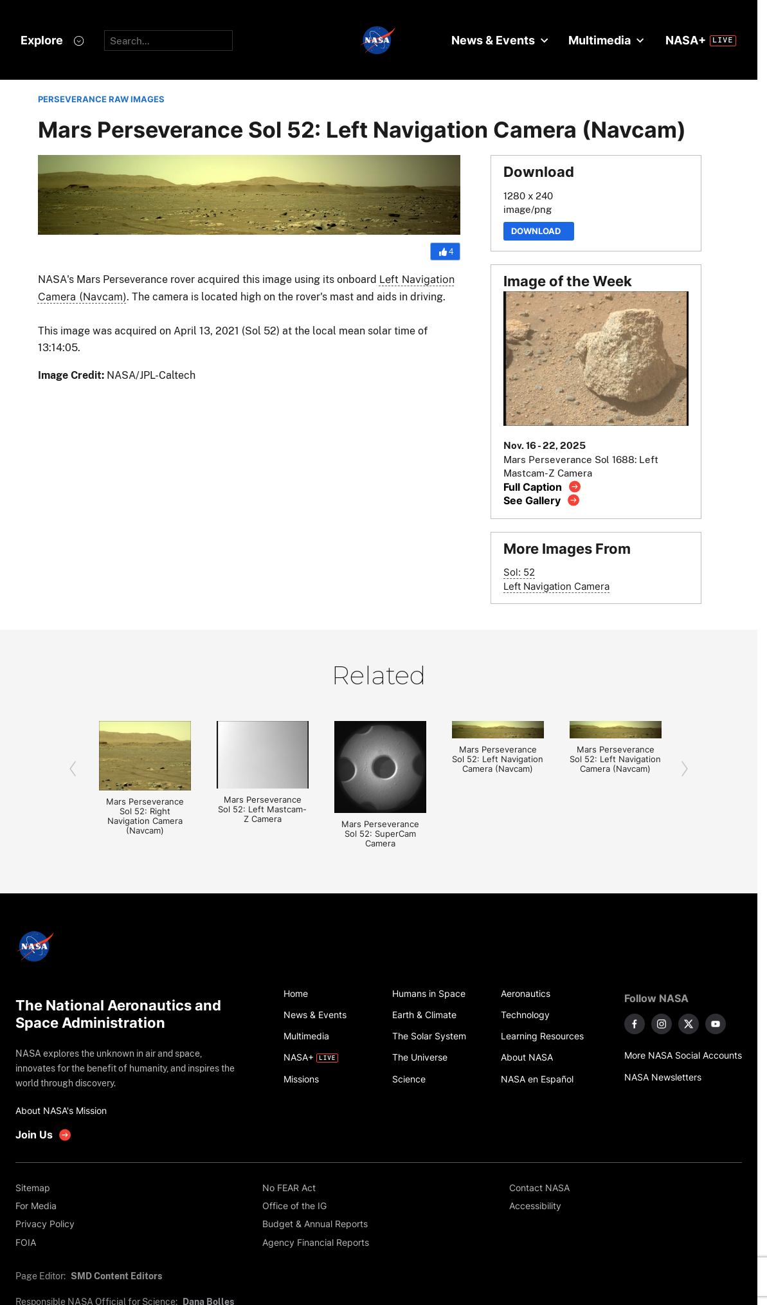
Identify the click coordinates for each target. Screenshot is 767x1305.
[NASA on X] (688, 1024)
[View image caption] (542, 486)
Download (538, 231)
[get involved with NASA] (43, 1135)
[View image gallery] (541, 500)
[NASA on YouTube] (715, 1024)
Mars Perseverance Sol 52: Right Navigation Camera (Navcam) (145, 816)
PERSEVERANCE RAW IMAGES (101, 99)
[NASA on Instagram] (661, 1024)
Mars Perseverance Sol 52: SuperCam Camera (380, 833)
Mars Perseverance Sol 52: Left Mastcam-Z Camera (262, 809)
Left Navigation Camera (556, 586)
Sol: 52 (519, 572)
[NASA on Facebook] (634, 1024)
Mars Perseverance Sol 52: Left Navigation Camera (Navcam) (497, 759)
